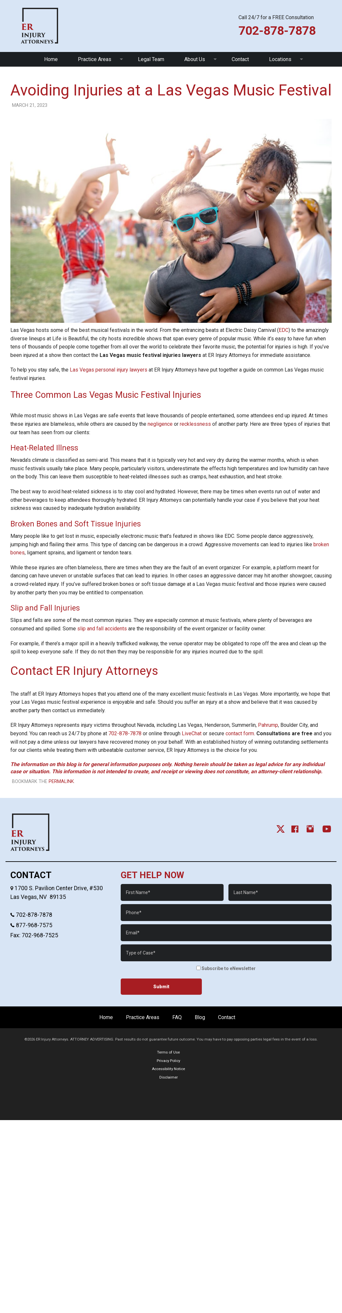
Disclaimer (168, 1077)
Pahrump (268, 725)
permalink (61, 781)
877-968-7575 (33, 925)
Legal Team (151, 59)
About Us (194, 59)
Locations (280, 59)
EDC (283, 330)
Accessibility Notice (168, 1069)
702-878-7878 (124, 733)
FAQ (177, 1017)
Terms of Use (168, 1052)
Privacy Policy (168, 1060)
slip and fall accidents (102, 628)
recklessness (195, 424)
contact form (240, 733)
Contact (240, 59)
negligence (160, 424)
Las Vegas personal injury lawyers (108, 370)
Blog (200, 1017)
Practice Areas (94, 59)
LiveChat (192, 733)
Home (51, 59)
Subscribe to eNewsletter (226, 968)
